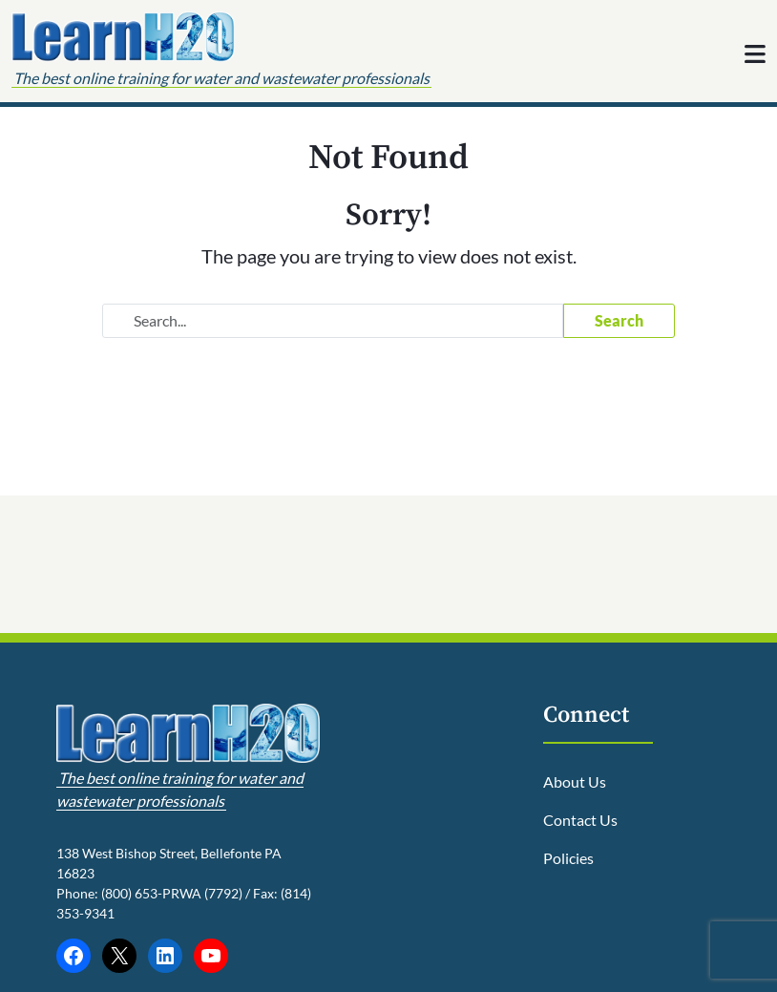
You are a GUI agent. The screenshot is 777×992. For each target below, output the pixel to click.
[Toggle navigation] (755, 52)
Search (619, 320)
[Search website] (332, 321)
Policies (568, 858)
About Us (574, 781)
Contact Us (580, 820)
